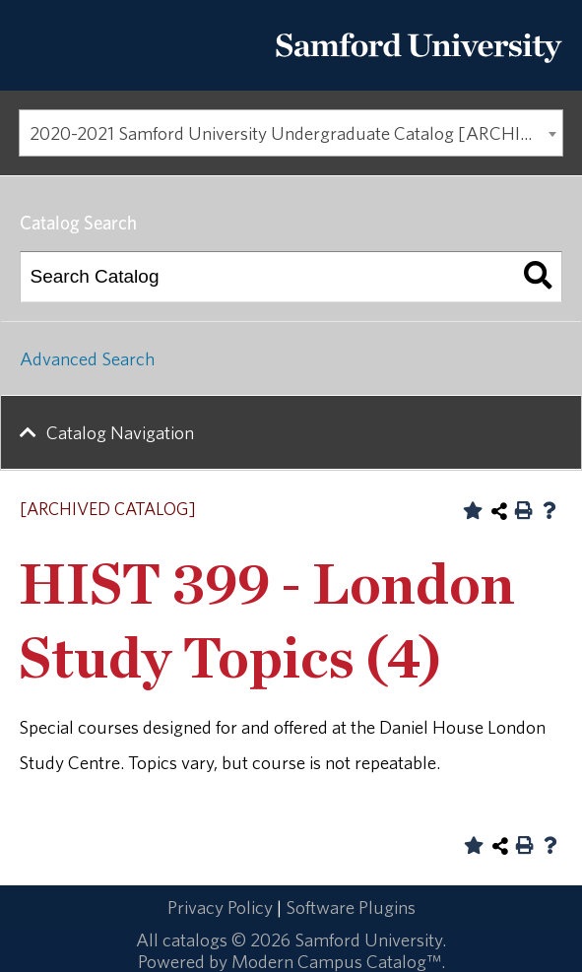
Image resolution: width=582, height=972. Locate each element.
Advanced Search (87, 358)
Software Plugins (351, 907)
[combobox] (291, 133)
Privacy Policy (220, 907)
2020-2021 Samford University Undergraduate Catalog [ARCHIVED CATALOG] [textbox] (296, 133)
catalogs (194, 939)
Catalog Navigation (120, 432)
